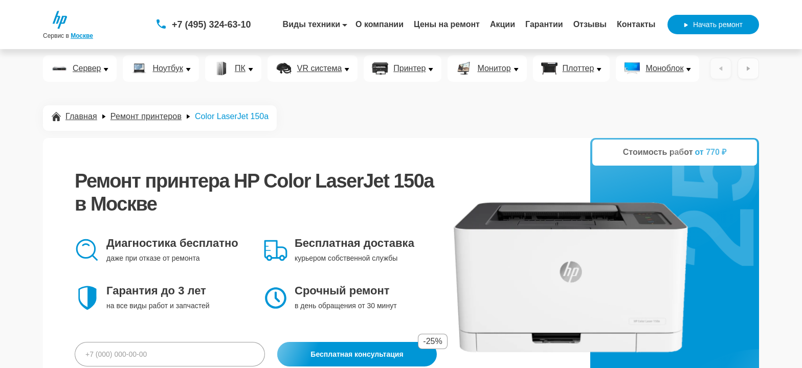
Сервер (87, 68)
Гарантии (544, 24)
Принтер (409, 68)
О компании (379, 24)
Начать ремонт (713, 24)
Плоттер (578, 68)
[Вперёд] (748, 68)
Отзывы (590, 24)
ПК (240, 68)
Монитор (493, 68)
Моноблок (664, 68)
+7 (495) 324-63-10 (211, 24)
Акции (502, 24)
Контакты (636, 24)
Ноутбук (167, 68)
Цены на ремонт (447, 24)
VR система (319, 68)
